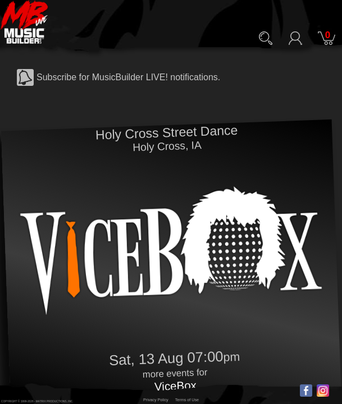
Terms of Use (187, 399)
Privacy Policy (155, 399)
